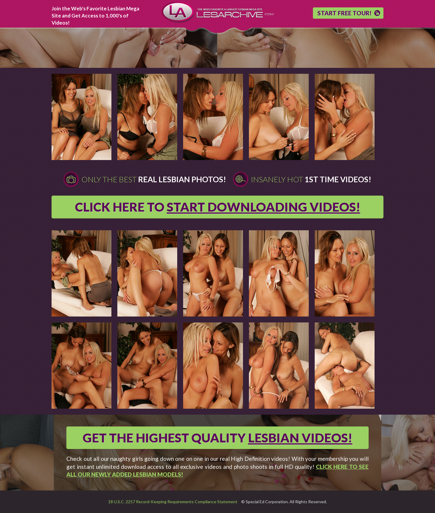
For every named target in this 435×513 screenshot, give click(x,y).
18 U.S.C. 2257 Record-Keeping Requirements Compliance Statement (172, 501)
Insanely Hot (311, 179)
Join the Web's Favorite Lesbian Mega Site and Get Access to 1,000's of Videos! (95, 15)
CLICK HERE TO (217, 206)
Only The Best (153, 179)
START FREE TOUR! (344, 13)
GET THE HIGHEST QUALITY (217, 437)
